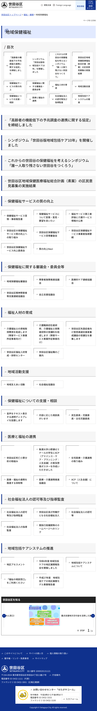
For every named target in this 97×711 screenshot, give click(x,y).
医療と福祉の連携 (22, 436)
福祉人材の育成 (20, 312)
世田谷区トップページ (11, 14)
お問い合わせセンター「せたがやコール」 (54, 689)
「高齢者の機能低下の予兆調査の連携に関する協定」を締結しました (50, 122)
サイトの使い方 (36, 653)
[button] (46, 5)
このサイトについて (13, 653)
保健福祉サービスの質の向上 (31, 200)
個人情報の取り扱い (59, 653)
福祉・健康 (29, 14)
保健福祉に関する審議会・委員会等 (36, 266)
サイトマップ (41, 658)
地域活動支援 (18, 371)
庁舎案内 (56, 674)
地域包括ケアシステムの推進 (30, 548)
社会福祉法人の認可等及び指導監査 (36, 499)
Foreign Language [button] (63, 5)
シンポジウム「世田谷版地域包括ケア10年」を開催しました (50, 142)
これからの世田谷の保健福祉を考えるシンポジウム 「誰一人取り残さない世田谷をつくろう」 (50, 163)
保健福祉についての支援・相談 (32, 400)
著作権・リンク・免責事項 (16, 658)
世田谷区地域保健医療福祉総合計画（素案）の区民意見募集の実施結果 (50, 183)
